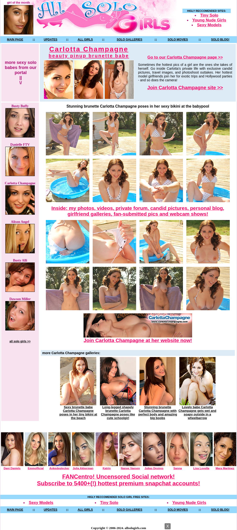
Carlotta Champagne (89, 52)
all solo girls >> (19, 341)
